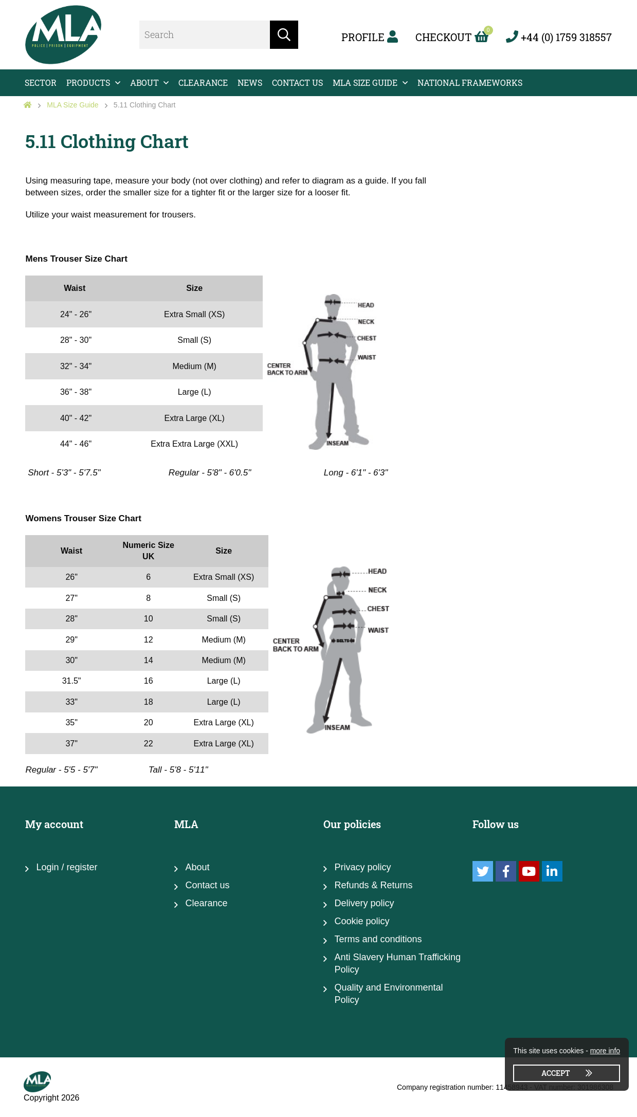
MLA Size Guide (365, 82)
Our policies (352, 824)
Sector (41, 82)
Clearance (203, 82)
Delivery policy (364, 903)
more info (605, 1051)
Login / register (66, 867)
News (250, 82)
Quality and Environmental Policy (388, 993)
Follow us (495, 824)
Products (88, 82)
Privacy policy (362, 867)
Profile (369, 37)
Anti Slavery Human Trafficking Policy (397, 963)
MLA (186, 824)
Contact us (297, 82)
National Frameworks (469, 82)
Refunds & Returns (373, 885)
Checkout (451, 37)
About (144, 82)
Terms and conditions (378, 939)
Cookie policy (361, 921)
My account (54, 824)
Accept (555, 1073)
